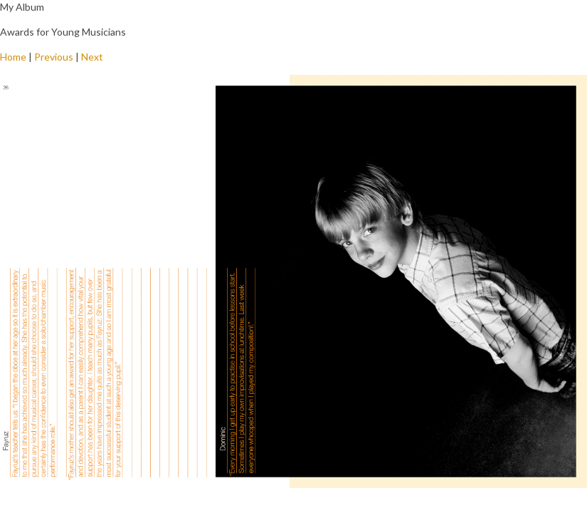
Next (92, 57)
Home (13, 57)
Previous (53, 57)
